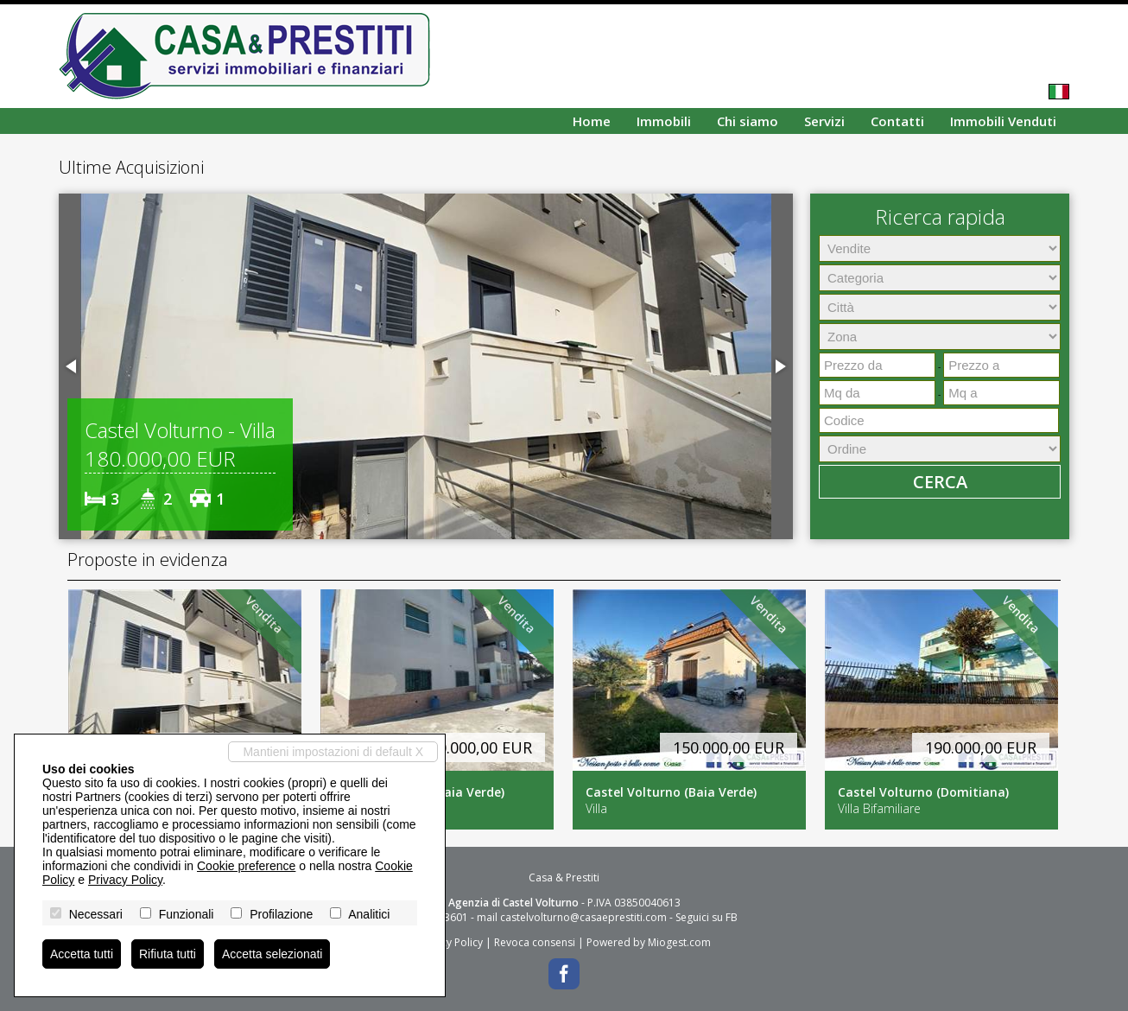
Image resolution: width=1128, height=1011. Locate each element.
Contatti (897, 121)
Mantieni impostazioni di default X (333, 752)
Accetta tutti (81, 954)
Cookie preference (246, 866)
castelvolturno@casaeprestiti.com (583, 917)
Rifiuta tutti (167, 954)
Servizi (824, 121)
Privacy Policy (450, 942)
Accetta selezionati (272, 954)
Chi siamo (747, 121)
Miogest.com (679, 942)
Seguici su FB (706, 917)
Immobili (664, 121)
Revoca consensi (534, 942)
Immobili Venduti (1003, 121)
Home (592, 121)
